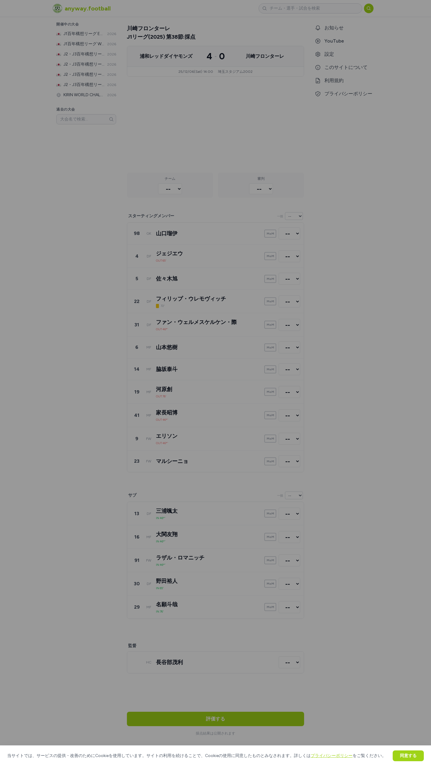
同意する (408, 755)
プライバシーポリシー (332, 755)
